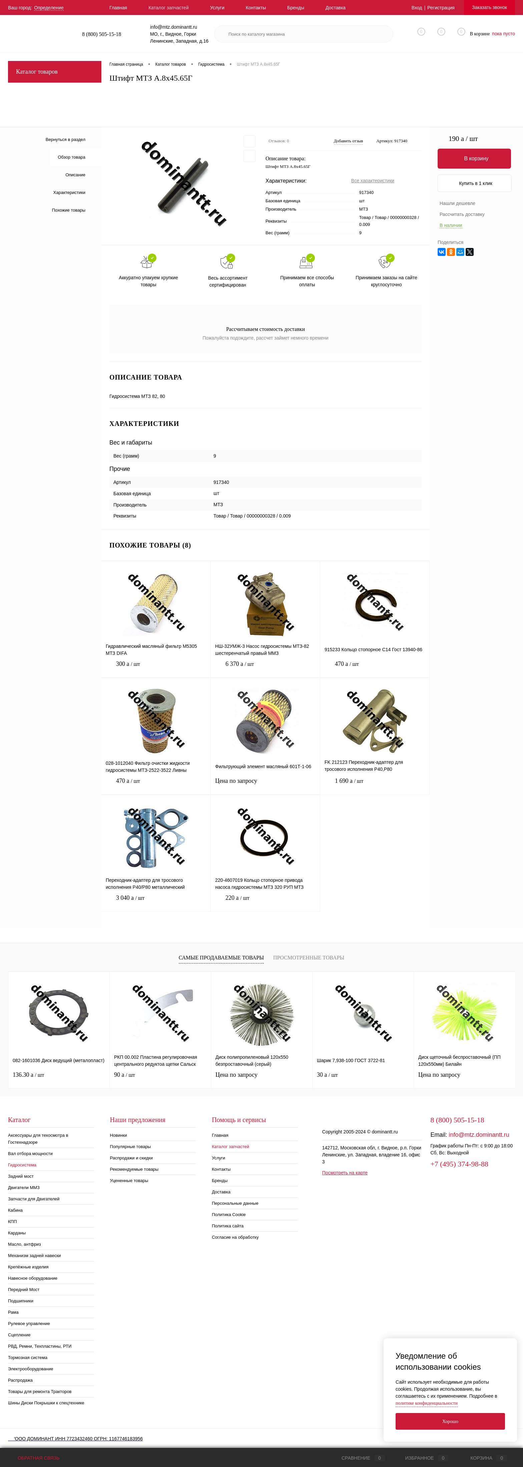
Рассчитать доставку (462, 214)
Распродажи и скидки (131, 1157)
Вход (417, 7)
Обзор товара (71, 157)
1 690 (375, 785)
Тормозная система (27, 1357)
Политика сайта (227, 1225)
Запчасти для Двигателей (33, 1198)
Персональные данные (235, 1203)
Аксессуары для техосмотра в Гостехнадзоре (38, 1139)
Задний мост (21, 1176)
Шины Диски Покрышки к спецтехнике (46, 1402)
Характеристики (69, 192)
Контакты (256, 7)
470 (375, 669)
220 (265, 902)
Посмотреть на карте (345, 1172)
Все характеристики (372, 180)
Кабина (15, 1210)
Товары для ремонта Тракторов (40, 1391)
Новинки (118, 1135)
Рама (13, 1312)
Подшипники (20, 1300)
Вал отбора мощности (30, 1153)
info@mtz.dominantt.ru (479, 1134)
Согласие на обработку (235, 1237)
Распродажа (20, 1380)
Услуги (217, 7)
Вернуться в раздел (65, 139)
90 (124, 1074)
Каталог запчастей (168, 7)
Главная (118, 7)
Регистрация (441, 7)
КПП (12, 1221)
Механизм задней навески (34, 1255)
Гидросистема (22, 1164)
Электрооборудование (30, 1368)
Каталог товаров (54, 72)
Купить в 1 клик (475, 183)
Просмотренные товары (308, 957)
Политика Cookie (229, 1214)
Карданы (17, 1232)
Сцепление (19, 1334)
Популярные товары (130, 1146)
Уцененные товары (129, 1180)
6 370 (265, 669)
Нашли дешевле (457, 203)
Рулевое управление (29, 1323)
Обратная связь (33, 1458)
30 (327, 1074)
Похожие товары (68, 210)
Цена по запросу (265, 784)
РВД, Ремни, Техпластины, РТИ (39, 1346)
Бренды (295, 7)
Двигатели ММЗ (24, 1187)
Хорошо (450, 1421)
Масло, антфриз (24, 1244)
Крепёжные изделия (28, 1266)
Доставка (336, 7)
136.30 (28, 1074)
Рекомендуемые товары (134, 1169)
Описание (75, 174)
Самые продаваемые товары (221, 957)
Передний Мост (23, 1289)
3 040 (156, 902)
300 (156, 669)
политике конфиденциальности (427, 1403)
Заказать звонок (489, 7)
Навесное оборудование (32, 1278)
